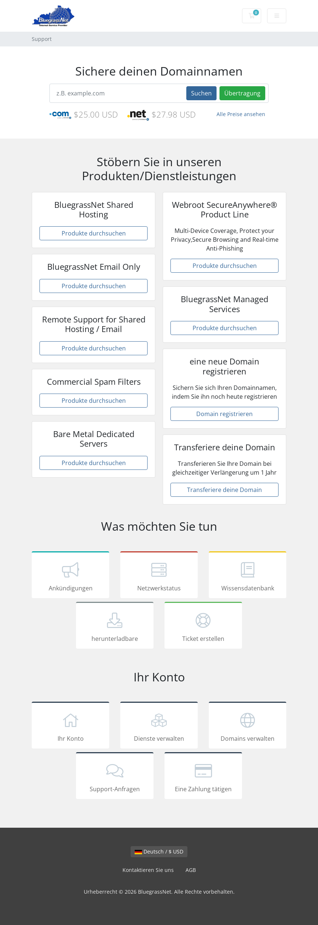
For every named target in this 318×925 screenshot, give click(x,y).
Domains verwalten (247, 726)
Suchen (201, 93)
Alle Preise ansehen (241, 114)
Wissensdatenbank (247, 576)
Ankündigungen (70, 576)
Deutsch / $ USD (159, 851)
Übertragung (242, 93)
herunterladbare (114, 626)
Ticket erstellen (203, 626)
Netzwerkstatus (159, 576)
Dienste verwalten (159, 726)
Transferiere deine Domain (224, 490)
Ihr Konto (70, 726)
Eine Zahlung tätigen (203, 777)
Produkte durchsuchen (94, 233)
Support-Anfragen (114, 777)
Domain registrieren (224, 414)
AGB (191, 869)
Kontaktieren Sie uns (148, 869)
